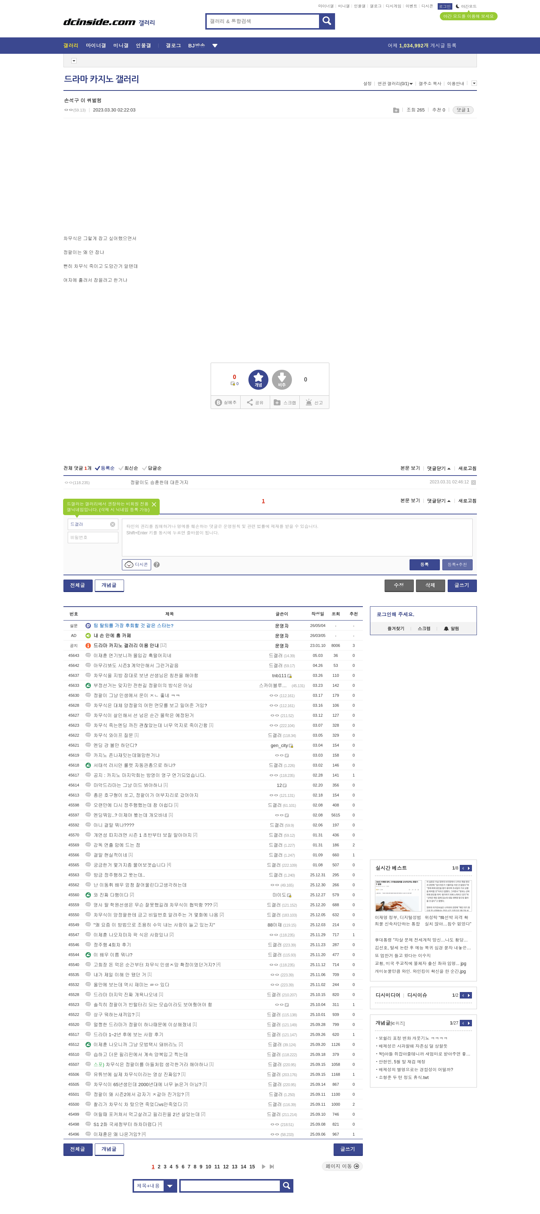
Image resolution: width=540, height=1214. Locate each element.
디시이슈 (417, 995)
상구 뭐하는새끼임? (110, 1014)
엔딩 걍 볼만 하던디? (111, 745)
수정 (399, 585)
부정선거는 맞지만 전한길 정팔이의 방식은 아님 (139, 685)
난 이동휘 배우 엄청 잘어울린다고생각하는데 (136, 885)
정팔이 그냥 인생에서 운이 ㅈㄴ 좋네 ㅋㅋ (133, 695)
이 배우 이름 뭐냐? (109, 955)
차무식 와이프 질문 (109, 735)
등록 (424, 564)
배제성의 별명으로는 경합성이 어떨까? (416, 1069)
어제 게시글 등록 (422, 45)
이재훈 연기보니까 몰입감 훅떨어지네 (128, 655)
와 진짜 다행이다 (107, 895)
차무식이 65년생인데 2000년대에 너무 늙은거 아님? (143, 1084)
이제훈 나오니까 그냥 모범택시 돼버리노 (131, 1044)
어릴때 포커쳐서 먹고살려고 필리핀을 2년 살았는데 (143, 1114)
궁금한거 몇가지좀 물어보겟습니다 (125, 865)
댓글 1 (463, 110)
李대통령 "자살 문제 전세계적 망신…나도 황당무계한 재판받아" (423, 940)
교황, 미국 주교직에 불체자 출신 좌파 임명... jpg (421, 963)
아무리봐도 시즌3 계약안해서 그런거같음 (132, 665)
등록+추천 (457, 564)
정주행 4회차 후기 (108, 945)
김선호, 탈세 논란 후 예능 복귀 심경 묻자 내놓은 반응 (423, 947)
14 (243, 1166)
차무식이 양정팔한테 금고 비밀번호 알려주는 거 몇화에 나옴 (152, 915)
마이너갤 (326, 6)
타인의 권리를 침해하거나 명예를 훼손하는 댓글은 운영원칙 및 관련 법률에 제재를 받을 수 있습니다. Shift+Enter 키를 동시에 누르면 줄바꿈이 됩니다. (223, 529)
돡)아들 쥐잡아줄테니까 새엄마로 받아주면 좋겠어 (425, 1054)
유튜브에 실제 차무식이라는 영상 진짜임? (133, 1074)
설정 (367, 83)
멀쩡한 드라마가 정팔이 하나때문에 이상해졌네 (138, 1024)
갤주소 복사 (430, 83)
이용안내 (455, 83)
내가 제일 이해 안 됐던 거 (116, 974)
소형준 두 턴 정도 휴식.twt (404, 1077)
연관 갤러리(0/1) (395, 83)
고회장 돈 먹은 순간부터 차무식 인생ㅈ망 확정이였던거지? (150, 964)
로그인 (445, 6)
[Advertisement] (123, 178)
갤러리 (71, 45)
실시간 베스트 (391, 868)
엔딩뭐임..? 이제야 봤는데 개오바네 (126, 815)
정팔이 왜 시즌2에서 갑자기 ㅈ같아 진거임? (135, 1094)
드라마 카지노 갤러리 (101, 79)
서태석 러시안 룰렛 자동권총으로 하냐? (130, 765)
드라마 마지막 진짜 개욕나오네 (122, 994)
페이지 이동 (342, 1166)
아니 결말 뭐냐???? (110, 825)
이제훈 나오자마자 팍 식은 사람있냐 (127, 935)
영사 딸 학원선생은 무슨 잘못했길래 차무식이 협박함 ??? (149, 905)
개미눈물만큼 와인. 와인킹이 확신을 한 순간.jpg (420, 971)
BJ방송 (196, 45)
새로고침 (467, 468)
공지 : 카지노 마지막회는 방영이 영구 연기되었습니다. (146, 775)
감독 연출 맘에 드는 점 (113, 845)
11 (217, 1166)
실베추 (226, 403)
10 (208, 1166)
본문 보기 (410, 468)
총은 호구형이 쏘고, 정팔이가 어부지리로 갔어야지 (142, 795)
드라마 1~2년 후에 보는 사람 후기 (124, 1034)
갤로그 (376, 6)
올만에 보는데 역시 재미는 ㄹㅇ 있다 (127, 984)
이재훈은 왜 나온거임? (113, 1134)
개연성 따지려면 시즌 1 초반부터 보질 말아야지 (139, 835)
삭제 (473, 482)
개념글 (109, 585)
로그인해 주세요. (396, 614)
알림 (451, 628)
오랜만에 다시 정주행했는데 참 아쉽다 (129, 805)
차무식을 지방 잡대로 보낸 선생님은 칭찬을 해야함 (142, 675)
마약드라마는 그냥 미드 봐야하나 (124, 785)
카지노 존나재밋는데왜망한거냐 (123, 755)
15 (252, 1166)
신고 (314, 402)
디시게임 (393, 6)
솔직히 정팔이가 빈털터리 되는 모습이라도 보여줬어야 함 (149, 1004)
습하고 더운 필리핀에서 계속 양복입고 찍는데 (137, 1054)
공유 (255, 402)
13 (235, 1166)
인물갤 (360, 6)
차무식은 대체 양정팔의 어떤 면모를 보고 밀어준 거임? (146, 705)
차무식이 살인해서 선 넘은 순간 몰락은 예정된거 (140, 715)
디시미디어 (388, 995)
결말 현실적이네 (106, 855)
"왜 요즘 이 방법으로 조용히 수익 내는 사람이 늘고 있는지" (150, 925)
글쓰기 (461, 585)
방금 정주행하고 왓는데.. (115, 875)
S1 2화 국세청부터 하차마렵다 (121, 1124)
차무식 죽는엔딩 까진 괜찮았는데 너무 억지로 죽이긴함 (147, 725)
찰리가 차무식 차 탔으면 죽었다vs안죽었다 (134, 1104)
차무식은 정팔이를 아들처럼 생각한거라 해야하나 (147, 1064)
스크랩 (395, 110)
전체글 (77, 585)
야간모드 (466, 6)
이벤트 (411, 6)
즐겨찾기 (396, 628)
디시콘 (427, 6)
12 (226, 1166)
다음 (264, 1166)
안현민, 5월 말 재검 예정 (402, 1061)
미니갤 (344, 6)
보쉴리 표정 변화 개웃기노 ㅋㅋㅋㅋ (413, 1038)
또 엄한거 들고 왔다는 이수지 (403, 955)
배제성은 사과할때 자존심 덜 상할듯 (413, 1046)
